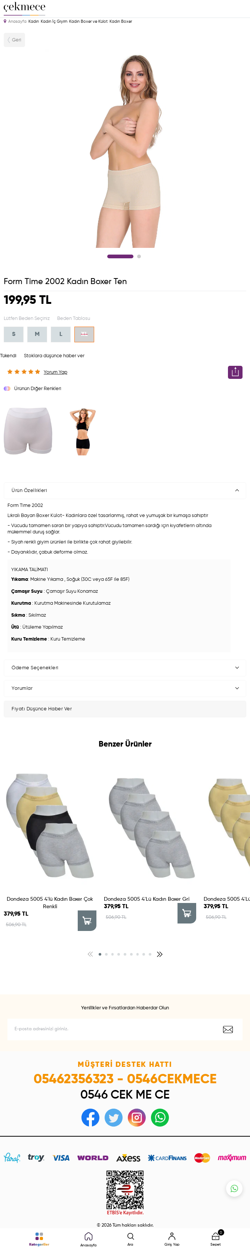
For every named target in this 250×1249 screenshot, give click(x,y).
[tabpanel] (124, 148)
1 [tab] (120, 256)
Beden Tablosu (73, 318)
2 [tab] (139, 256)
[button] (100, 954)
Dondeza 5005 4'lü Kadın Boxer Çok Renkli (50, 903)
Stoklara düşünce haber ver (54, 355)
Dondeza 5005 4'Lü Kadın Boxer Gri (146, 899)
